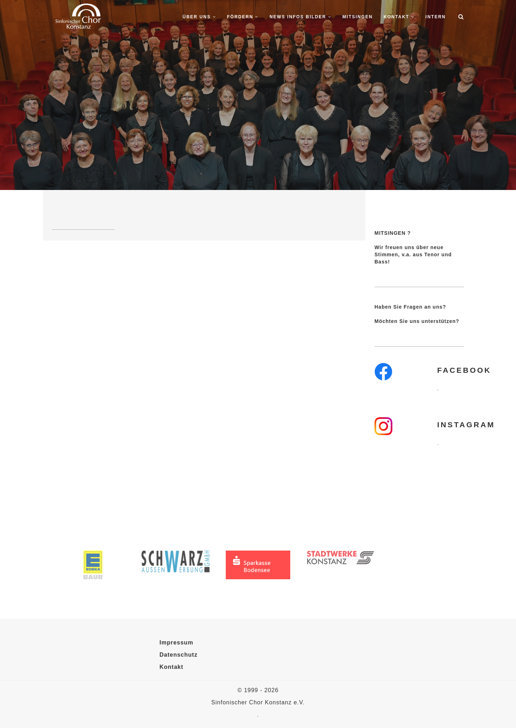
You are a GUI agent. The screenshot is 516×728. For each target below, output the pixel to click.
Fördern (243, 16)
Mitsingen (358, 16)
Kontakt (399, 16)
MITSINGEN (390, 233)
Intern (435, 16)
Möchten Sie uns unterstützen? (416, 321)
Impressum (176, 642)
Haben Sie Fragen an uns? (410, 307)
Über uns (199, 16)
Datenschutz (178, 655)
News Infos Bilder (300, 16)
